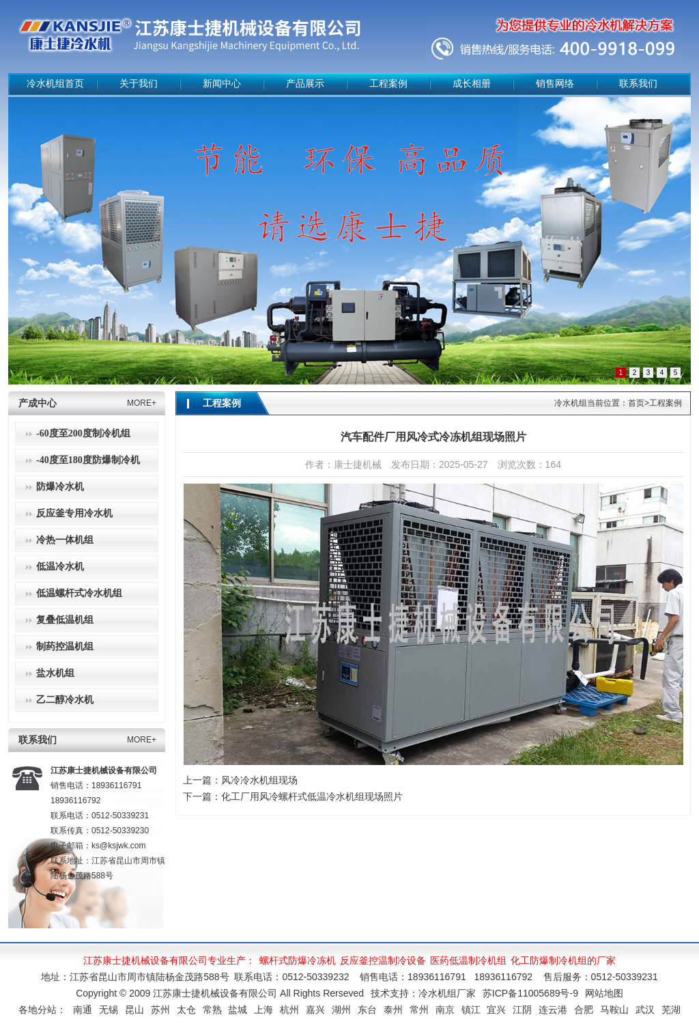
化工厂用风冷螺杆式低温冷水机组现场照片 (312, 796)
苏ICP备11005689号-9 (530, 993)
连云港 (553, 1009)
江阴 (522, 1009)
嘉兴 (315, 1009)
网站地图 (604, 993)
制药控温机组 (65, 646)
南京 (445, 1009)
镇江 (471, 1009)
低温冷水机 (60, 566)
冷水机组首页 (55, 84)
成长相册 (472, 84)
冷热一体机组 (65, 540)
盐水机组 (55, 673)
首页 (636, 403)
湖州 (341, 1009)
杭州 (289, 1009)
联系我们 (638, 84)
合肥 (583, 1009)
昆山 (134, 1009)
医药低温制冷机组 (468, 960)
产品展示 (305, 84)
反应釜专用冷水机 (74, 513)
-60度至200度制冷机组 (83, 433)
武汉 (645, 1009)
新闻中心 (222, 84)
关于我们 (138, 84)
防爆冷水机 (60, 487)
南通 (82, 1009)
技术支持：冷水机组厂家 (423, 993)
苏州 (160, 1009)
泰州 (393, 1009)
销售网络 (555, 84)
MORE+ (141, 403)
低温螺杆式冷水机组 (79, 593)
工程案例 (388, 84)
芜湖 (671, 1009)
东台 (367, 1009)
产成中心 (37, 403)
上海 (263, 1009)
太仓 (186, 1009)
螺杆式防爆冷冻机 (297, 960)
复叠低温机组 (65, 620)
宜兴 (496, 1009)
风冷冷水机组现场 (259, 780)
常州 (419, 1009)
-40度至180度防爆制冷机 (88, 460)
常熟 (212, 1009)
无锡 (108, 1009)
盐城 (237, 1009)
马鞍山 (614, 1009)
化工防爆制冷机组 (549, 960)
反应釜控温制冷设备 (383, 960)
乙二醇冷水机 (65, 700)
